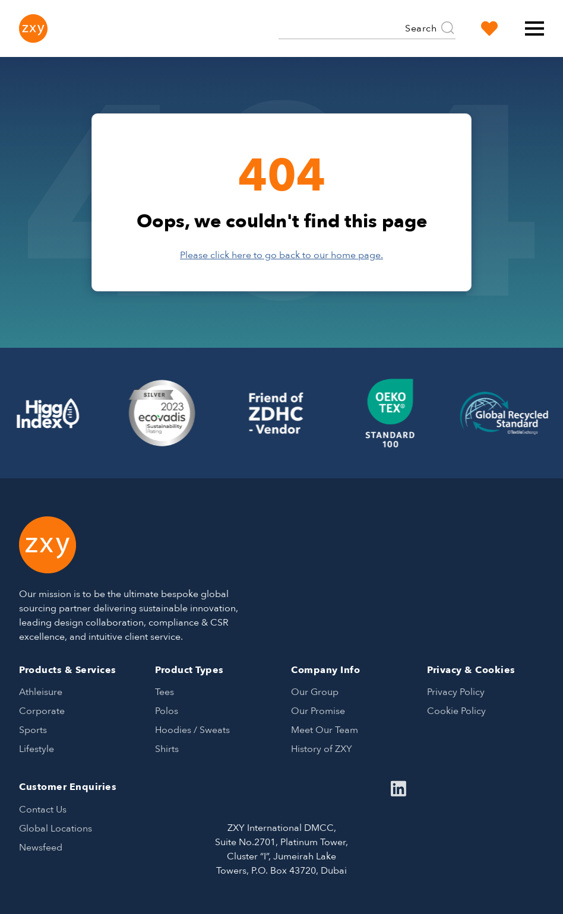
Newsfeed (40, 847)
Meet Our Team (324, 730)
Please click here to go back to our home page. (281, 255)
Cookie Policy (456, 711)
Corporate (42, 711)
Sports (33, 730)
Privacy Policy (456, 692)
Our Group (315, 692)
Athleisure (40, 692)
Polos (166, 711)
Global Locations (55, 828)
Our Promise (318, 711)
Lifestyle (36, 749)
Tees (164, 692)
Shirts (167, 749)
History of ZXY (321, 749)
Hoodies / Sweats (192, 730)
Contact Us (43, 809)
